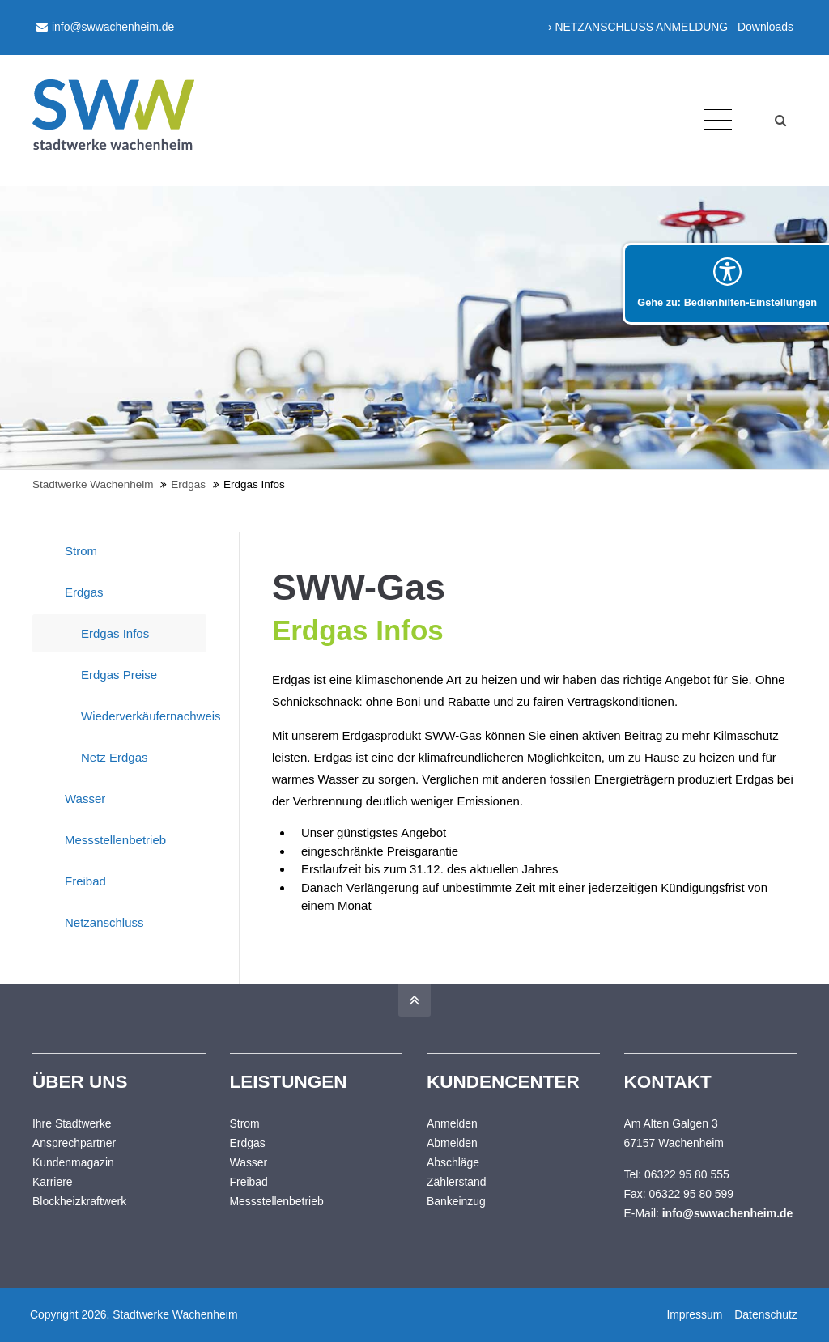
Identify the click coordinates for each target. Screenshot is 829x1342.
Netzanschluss (104, 922)
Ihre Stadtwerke (72, 1123)
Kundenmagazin (73, 1162)
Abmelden (452, 1142)
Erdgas (84, 592)
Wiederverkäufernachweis (143, 716)
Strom (81, 551)
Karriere (52, 1181)
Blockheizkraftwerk (79, 1201)
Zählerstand (457, 1181)
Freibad (85, 881)
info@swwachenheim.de (105, 26)
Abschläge (453, 1162)
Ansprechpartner (74, 1142)
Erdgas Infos (115, 633)
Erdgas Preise (119, 675)
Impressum (694, 1314)
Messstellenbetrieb (115, 840)
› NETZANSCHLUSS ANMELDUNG (638, 26)
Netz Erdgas (114, 757)
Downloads (765, 26)
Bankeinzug (456, 1201)
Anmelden (452, 1123)
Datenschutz (765, 1314)
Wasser (85, 798)
